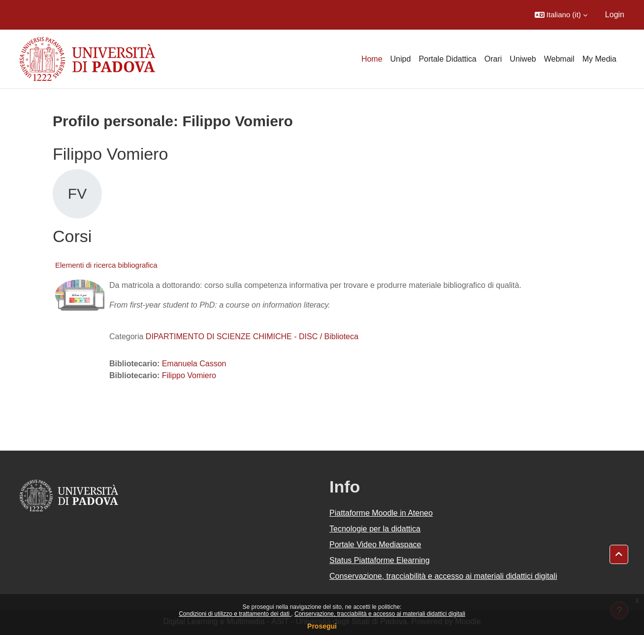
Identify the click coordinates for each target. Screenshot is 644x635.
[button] (561, 15)
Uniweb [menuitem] (523, 59)
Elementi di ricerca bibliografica (106, 265)
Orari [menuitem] (493, 59)
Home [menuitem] (372, 59)
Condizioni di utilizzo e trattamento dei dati (235, 613)
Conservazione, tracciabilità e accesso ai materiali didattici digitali (379, 613)
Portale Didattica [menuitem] (447, 59)
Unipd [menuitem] (400, 59)
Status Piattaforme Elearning (379, 560)
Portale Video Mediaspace (375, 544)
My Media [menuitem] (599, 59)
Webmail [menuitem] (559, 59)
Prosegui (322, 626)
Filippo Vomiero (189, 375)
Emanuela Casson (194, 363)
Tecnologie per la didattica (374, 529)
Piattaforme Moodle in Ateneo (381, 513)
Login (614, 14)
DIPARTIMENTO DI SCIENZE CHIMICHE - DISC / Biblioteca (252, 336)
